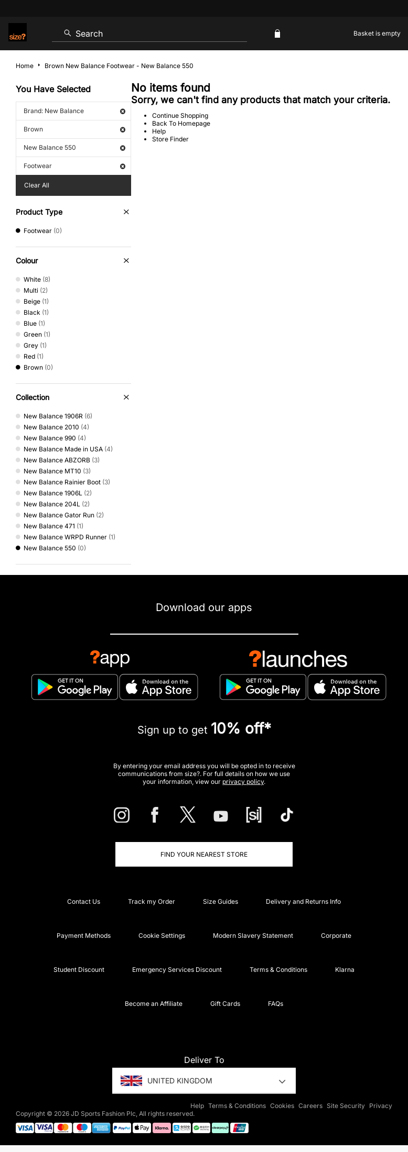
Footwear (74, 166)
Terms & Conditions (278, 969)
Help (159, 131)
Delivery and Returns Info (303, 901)
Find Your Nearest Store (204, 854)
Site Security (346, 1106)
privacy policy (243, 781)
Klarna (345, 969)
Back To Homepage (181, 123)
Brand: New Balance (74, 111)
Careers (310, 1106)
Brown (74, 129)
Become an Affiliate (153, 1003)
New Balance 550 (74, 147)
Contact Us (83, 901)
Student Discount (78, 969)
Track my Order (151, 901)
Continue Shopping (180, 115)
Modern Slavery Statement (253, 935)
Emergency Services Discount (177, 969)
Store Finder (170, 139)
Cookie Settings (161, 935)
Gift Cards (225, 1003)
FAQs (275, 1003)
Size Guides (220, 901)
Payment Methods (84, 935)
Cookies (282, 1106)
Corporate (336, 935)
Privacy (380, 1106)
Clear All (36, 185)
